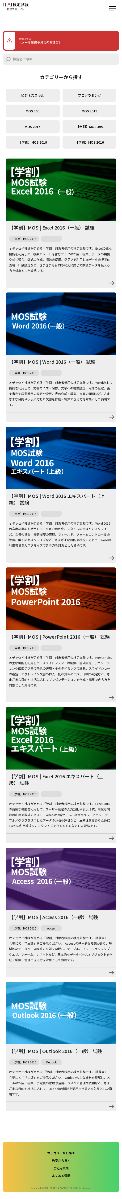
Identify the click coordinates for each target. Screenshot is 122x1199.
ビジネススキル (32, 95)
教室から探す (61, 1160)
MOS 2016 (32, 126)
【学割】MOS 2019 (32, 142)
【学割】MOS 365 (89, 126)
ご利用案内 (61, 1168)
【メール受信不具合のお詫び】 (40, 42)
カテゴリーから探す (61, 1153)
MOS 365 (32, 111)
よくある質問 (61, 1175)
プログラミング (89, 95)
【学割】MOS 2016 (89, 142)
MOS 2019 (89, 111)
